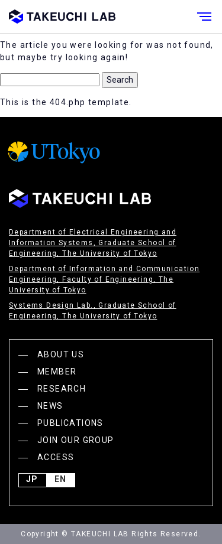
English (60, 480)
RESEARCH (61, 388)
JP (32, 480)
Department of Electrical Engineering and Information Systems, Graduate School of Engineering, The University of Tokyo (92, 243)
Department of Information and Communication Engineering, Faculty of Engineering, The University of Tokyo (104, 279)
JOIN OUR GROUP (75, 440)
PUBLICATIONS (70, 423)
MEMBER (56, 371)
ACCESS (55, 457)
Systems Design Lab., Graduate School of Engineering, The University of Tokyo (92, 310)
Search (120, 79)
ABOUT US (60, 354)
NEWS (50, 406)
